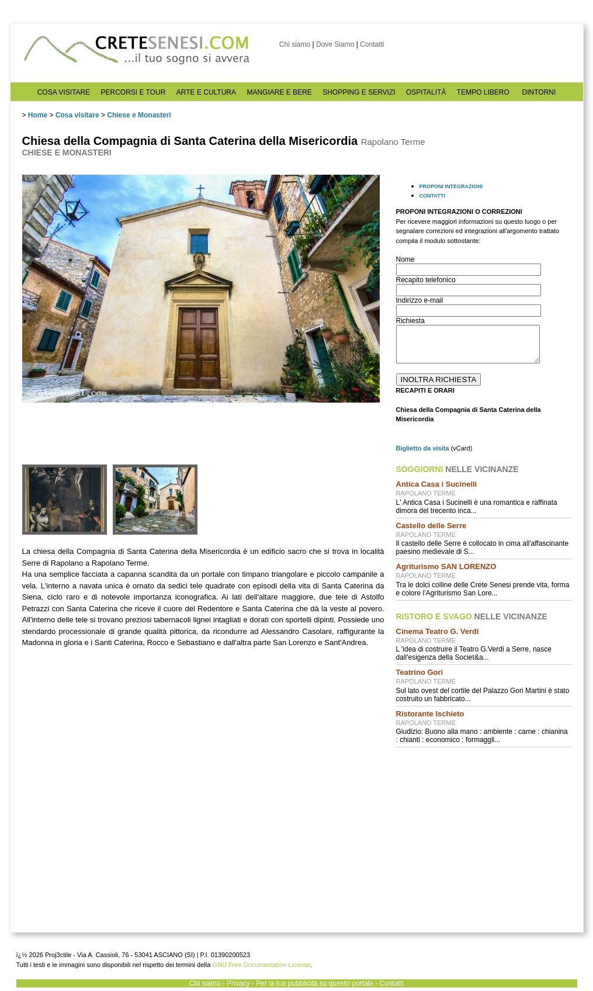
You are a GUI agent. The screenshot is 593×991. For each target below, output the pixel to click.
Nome (405, 259)
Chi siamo (294, 44)
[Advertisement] (480, 831)
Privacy (238, 983)
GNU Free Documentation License (261, 964)
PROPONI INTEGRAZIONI (451, 186)
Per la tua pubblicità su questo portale (314, 983)
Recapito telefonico (426, 280)
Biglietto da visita (422, 448)
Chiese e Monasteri (139, 115)
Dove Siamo (335, 44)
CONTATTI (432, 196)
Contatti (372, 44)
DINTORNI (539, 92)
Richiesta (410, 321)
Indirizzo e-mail (419, 300)
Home (37, 115)
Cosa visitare (77, 115)
